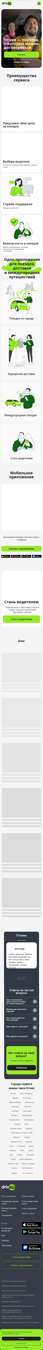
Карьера (5, 1240)
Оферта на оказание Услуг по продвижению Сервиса (11, 1311)
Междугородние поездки (20, 415)
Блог (3, 1235)
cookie (12, 1332)
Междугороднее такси (9, 1209)
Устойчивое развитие (6, 1229)
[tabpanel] (21, 955)
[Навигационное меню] (39, 3)
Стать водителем (21, 458)
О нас (4, 1223)
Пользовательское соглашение (13, 1290)
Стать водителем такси (30, 1202)
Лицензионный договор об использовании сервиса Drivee (17, 1296)
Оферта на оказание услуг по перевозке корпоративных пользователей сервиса (16, 1317)
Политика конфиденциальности (14, 1281)
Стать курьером (29, 1208)
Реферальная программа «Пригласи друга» (18, 1306)
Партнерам (6, 1245)
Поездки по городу (21, 318)
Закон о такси (28, 1213)
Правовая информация (10, 1301)
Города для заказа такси (9, 1202)
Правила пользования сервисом (13, 1286)
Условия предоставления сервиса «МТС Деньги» (20, 1322)
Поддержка (6, 1215)
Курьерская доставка (21, 374)
